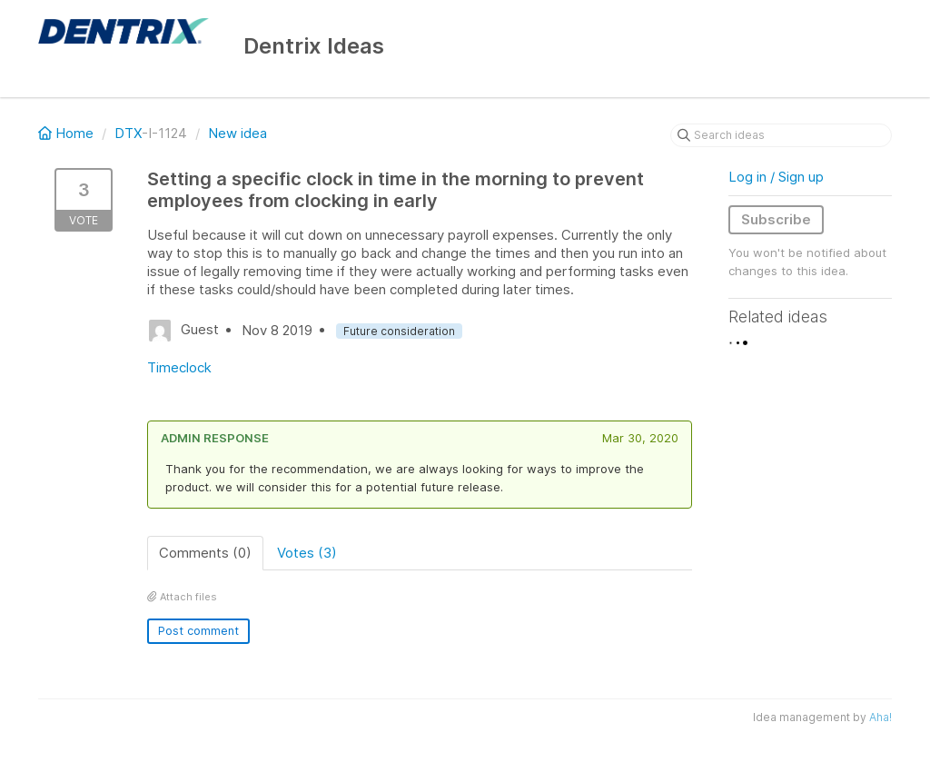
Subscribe (776, 219)
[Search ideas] (781, 135)
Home (67, 133)
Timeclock (179, 367)
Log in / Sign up (776, 176)
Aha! (880, 717)
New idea (237, 133)
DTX (128, 133)
